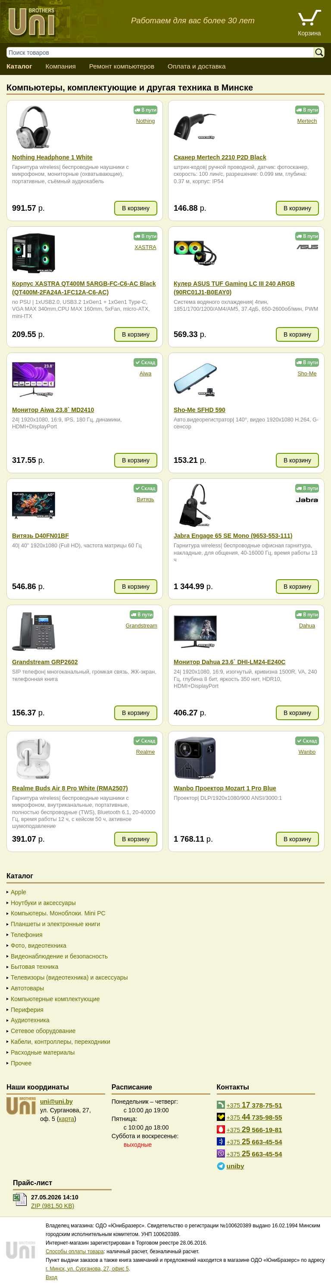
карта (66, 1118)
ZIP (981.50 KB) (52, 1205)
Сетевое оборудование (43, 1030)
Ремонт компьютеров (121, 66)
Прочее (21, 1063)
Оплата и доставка (197, 66)
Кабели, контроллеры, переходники (60, 1041)
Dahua (307, 626)
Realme (145, 752)
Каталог (19, 66)
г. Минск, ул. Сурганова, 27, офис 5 (87, 1269)
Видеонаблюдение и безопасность (59, 956)
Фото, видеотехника (38, 945)
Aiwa (145, 374)
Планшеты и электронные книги (55, 924)
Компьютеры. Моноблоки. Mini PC (58, 913)
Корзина (309, 33)
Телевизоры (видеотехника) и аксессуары (69, 977)
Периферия (27, 1009)
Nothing (145, 121)
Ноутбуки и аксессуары (43, 902)
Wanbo (307, 752)
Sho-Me (306, 374)
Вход (51, 1277)
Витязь (145, 499)
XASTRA (145, 247)
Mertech (307, 121)
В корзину (136, 208)
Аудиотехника (30, 1020)
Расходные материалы (43, 1052)
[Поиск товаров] (164, 52)
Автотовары (27, 988)
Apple (18, 892)
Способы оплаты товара (75, 1252)
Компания (60, 66)
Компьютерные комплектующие (55, 999)
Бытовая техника (34, 966)
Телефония (26, 934)
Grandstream (142, 626)
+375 (254, 1105)
